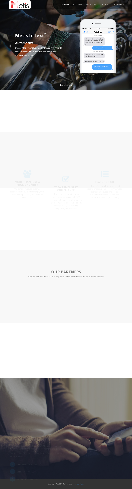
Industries (91, 4)
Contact (104, 4)
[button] (10, 45)
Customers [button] (118, 4)
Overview (65, 4)
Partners (77, 4)
